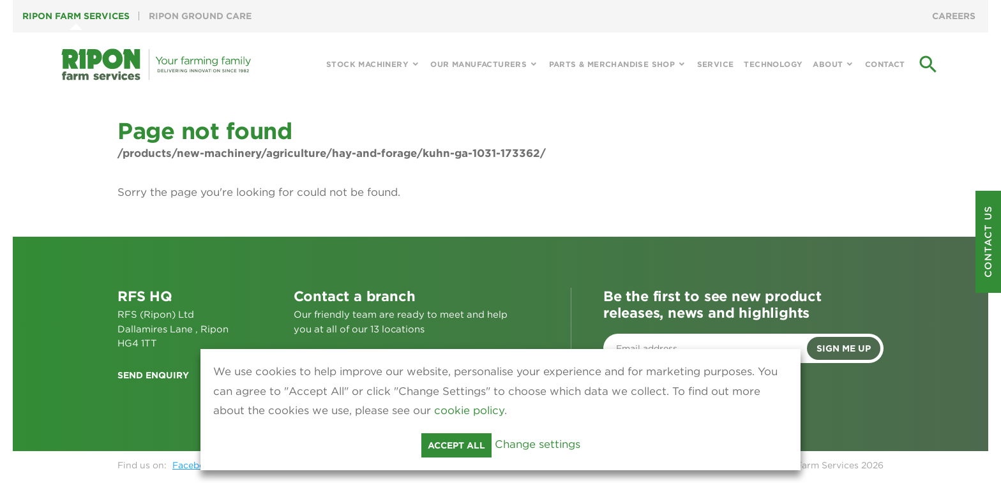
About (828, 64)
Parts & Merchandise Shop (612, 64)
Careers (953, 15)
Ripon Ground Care (200, 15)
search (928, 64)
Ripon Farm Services (76, 15)
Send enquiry (153, 375)
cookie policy (469, 410)
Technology (773, 64)
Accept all (456, 445)
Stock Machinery (367, 64)
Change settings (537, 444)
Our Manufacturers (478, 64)
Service (715, 64)
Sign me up (844, 348)
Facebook (194, 465)
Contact (885, 64)
